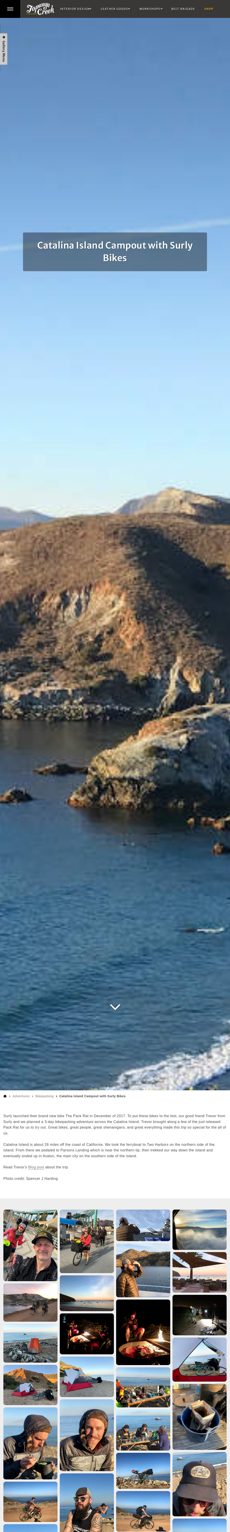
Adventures (21, 1096)
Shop (209, 9)
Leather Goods (114, 9)
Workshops (149, 9)
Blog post (36, 1167)
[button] (10, 9)
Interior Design (75, 9)
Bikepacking (44, 1096)
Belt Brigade (183, 9)
